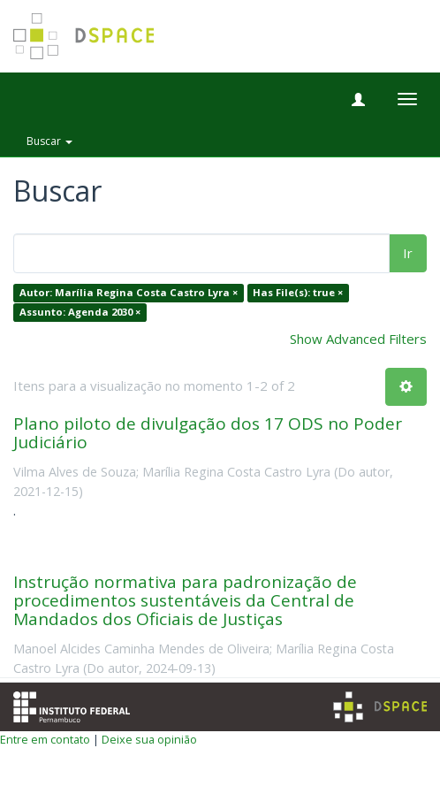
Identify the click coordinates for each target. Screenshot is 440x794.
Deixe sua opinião (149, 739)
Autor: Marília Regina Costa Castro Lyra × (128, 293)
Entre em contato (45, 739)
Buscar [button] (49, 141)
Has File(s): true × (298, 293)
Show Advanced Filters (358, 338)
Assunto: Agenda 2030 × (79, 311)
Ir (408, 253)
